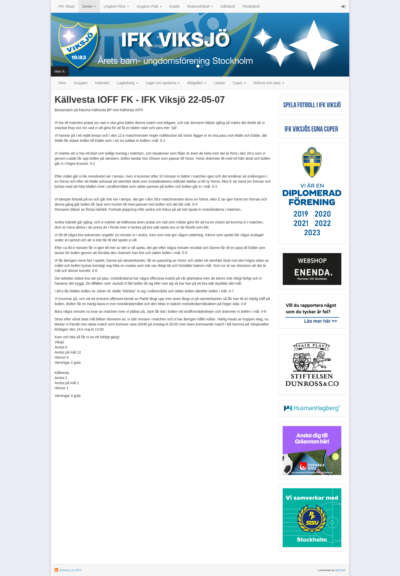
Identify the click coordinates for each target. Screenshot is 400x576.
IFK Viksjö (66, 6)
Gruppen (81, 83)
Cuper (239, 83)
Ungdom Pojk (149, 6)
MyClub (340, 570)
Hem (62, 83)
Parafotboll (250, 6)
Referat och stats (269, 83)
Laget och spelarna (163, 83)
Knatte (174, 6)
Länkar (219, 83)
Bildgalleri (196, 83)
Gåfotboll (227, 6)
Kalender (102, 83)
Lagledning (127, 83)
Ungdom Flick (116, 6)
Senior (89, 6)
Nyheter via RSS (70, 570)
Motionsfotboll (200, 6)
